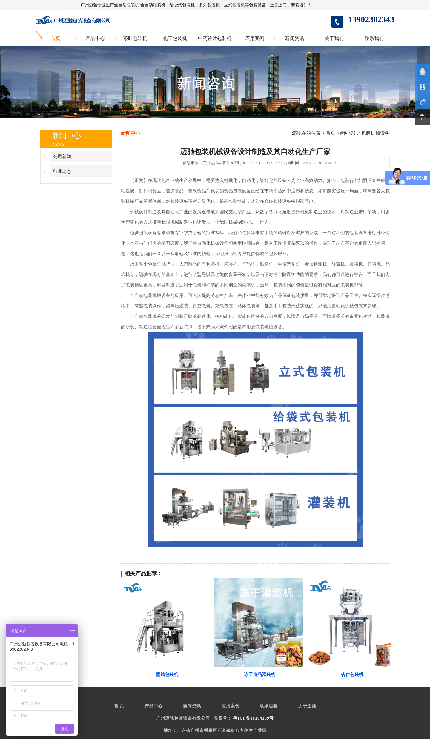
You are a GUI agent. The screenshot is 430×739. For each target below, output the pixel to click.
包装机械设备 (375, 133)
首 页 (119, 706)
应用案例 (254, 38)
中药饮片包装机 (214, 38)
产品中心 (95, 38)
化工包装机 (175, 38)
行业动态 (62, 171)
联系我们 (374, 38)
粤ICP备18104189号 (253, 718)
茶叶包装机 (135, 38)
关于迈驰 (307, 706)
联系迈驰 (269, 706)
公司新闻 (62, 156)
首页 (55, 38)
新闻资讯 (294, 38)
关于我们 (334, 38)
